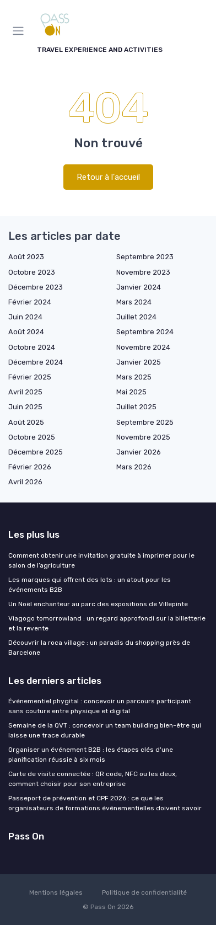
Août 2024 (26, 332)
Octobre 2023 (31, 272)
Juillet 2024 (136, 317)
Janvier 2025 (138, 362)
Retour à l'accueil (108, 177)
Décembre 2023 (35, 287)
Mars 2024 (134, 302)
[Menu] (20, 31)
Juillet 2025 (136, 407)
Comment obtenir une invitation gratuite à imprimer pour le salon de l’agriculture (101, 560)
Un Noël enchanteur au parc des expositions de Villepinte (98, 604)
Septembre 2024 (145, 332)
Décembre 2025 (35, 452)
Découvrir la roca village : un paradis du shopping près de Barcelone (99, 647)
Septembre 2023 (145, 257)
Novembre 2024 (143, 347)
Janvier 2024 (138, 287)
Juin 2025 (25, 407)
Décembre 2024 (35, 362)
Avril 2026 (25, 482)
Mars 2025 (134, 377)
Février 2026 (29, 467)
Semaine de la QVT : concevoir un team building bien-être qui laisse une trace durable (104, 730)
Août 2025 (26, 422)
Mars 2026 (134, 467)
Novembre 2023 (143, 272)
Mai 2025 (131, 392)
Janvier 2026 (138, 452)
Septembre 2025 (145, 422)
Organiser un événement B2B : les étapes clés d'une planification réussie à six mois (90, 754)
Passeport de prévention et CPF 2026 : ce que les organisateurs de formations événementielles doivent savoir (105, 803)
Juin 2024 (25, 317)
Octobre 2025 (31, 437)
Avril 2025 (25, 392)
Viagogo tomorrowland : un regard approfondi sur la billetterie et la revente (107, 623)
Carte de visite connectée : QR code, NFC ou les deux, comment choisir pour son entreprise (92, 779)
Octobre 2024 (31, 347)
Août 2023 (26, 257)
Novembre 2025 (143, 437)
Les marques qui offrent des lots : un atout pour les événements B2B (89, 585)
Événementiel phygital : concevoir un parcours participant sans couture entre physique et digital (99, 706)
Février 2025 (29, 377)
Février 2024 (29, 302)
